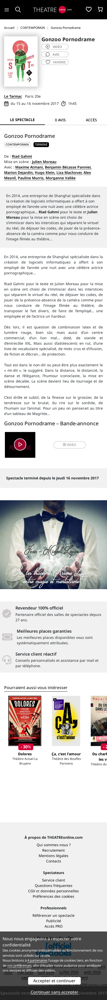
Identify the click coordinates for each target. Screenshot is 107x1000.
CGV (31, 890)
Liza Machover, (69, 172)
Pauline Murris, (31, 177)
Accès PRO (54, 926)
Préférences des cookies (53, 896)
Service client (53, 880)
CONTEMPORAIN (17, 144)
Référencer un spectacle (53, 915)
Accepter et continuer (54, 981)
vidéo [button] (69, 445)
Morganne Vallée (61, 177)
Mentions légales (53, 855)
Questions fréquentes (53, 885)
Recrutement (53, 850)
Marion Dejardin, (19, 172)
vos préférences (19, 965)
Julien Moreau (44, 161)
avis (52, 54)
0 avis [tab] (60, 119)
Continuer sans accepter (54, 992)
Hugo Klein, (45, 172)
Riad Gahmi (22, 156)
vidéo (54, 47)
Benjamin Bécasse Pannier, (68, 167)
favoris (56, 62)
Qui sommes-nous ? (54, 844)
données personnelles (59, 890)
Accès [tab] (91, 119)
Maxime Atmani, (29, 167)
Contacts (53, 861)
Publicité (53, 920)
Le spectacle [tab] (22, 119)
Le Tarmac (13, 96)
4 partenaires (37, 960)
